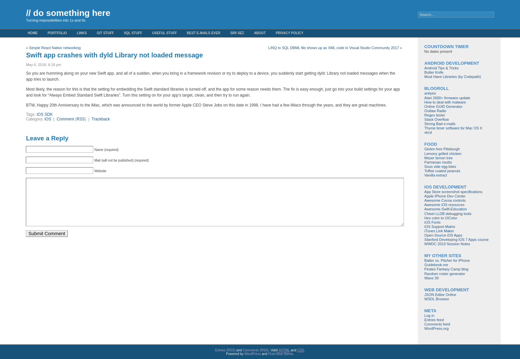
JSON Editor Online (440, 295)
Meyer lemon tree (438, 158)
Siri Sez (237, 33)
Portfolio (57, 33)
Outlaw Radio (435, 111)
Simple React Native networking (55, 48)
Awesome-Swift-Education (445, 209)
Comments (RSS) (256, 350)
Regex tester (434, 115)
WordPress (252, 354)
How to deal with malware (445, 102)
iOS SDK (45, 114)
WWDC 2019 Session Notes (447, 244)
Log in (429, 316)
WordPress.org (436, 328)
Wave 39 (431, 278)
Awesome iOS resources (444, 205)
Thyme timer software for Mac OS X (453, 128)
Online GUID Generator (443, 106)
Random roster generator (444, 274)
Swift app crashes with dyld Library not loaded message (114, 55)
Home (32, 33)
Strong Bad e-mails (440, 124)
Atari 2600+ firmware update (447, 98)
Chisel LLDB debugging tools (448, 214)
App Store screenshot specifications (453, 192)
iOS (47, 119)
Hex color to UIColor (440, 218)
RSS (81, 119)
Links (82, 33)
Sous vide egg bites (440, 167)
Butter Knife (433, 72)
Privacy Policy (289, 33)
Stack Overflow (436, 119)
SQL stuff (133, 33)
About (260, 33)
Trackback (101, 119)
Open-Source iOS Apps (443, 235)
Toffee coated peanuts (442, 171)
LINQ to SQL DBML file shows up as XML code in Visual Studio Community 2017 (333, 48)
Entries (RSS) (225, 350)
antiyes (430, 93)
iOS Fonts (432, 222)
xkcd (428, 132)
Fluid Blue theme (280, 354)
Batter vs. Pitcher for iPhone (447, 260)
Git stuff (105, 33)
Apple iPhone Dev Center (445, 196)
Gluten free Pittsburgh (442, 149)
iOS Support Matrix (439, 227)
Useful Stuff (164, 33)
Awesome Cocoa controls (445, 200)
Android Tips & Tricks (441, 68)
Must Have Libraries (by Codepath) (452, 77)
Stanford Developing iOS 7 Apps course (456, 240)
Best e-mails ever (204, 33)
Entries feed (434, 320)
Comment (65, 119)
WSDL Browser (436, 299)
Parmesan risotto (438, 162)
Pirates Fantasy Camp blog (446, 269)
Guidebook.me (436, 265)
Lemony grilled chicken (443, 154)
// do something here (68, 13)
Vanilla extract (435, 175)
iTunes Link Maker (439, 231)
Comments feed (437, 324)
